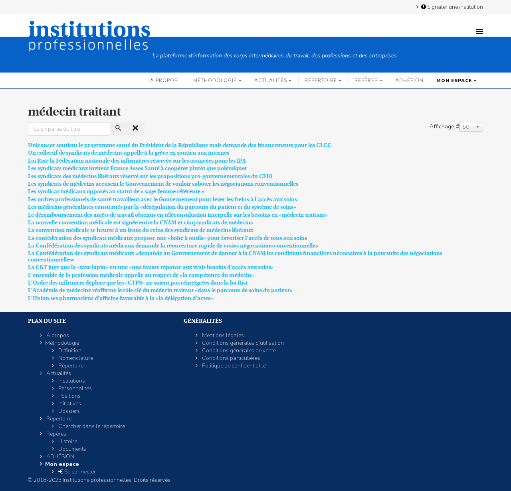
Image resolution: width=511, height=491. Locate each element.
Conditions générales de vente (238, 350)
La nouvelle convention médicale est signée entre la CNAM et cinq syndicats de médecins (140, 222)
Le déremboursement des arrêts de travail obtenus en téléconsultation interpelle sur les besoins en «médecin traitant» (178, 214)
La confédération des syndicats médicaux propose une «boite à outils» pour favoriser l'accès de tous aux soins (167, 238)
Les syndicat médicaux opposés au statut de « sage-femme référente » (116, 191)
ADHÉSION (409, 80)
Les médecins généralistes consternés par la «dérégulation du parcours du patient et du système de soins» (162, 206)
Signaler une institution (451, 6)
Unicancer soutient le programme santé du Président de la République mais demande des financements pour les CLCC (179, 145)
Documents (71, 449)
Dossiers (68, 411)
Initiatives (69, 403)
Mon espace (454, 80)
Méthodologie (215, 80)
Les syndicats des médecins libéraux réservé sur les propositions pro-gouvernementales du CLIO (150, 176)
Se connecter (76, 471)
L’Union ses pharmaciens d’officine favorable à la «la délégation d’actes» (120, 298)
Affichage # (444, 126)
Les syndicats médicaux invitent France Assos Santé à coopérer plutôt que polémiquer (137, 168)
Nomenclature (75, 358)
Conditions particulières (230, 358)
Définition (69, 350)
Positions (69, 396)
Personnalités (74, 388)
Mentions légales (222, 335)
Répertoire (321, 80)
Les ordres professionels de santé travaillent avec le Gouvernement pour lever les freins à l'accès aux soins (162, 199)
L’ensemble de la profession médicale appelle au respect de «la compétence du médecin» (141, 275)
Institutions (71, 381)
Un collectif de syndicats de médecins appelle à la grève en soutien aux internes (128, 152)
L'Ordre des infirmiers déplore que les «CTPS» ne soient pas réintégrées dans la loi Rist (138, 282)
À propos (164, 80)
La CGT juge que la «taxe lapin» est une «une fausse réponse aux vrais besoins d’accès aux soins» (151, 267)
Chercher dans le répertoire (91, 426)
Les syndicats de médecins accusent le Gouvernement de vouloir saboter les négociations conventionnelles (163, 183)
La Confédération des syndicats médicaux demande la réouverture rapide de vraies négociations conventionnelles (173, 245)
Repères (366, 80)
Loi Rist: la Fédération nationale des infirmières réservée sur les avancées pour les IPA (137, 160)
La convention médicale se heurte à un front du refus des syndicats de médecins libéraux (140, 230)
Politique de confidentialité (233, 365)
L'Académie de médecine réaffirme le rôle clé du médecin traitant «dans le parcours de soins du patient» (160, 290)
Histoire (67, 441)
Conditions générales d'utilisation (242, 343)
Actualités (270, 80)
